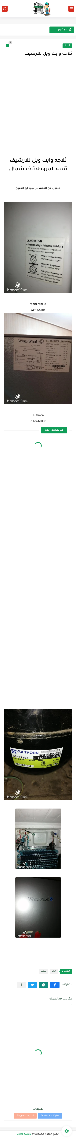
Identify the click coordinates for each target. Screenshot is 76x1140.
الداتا (67, 45)
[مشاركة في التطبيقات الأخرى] (21, 985)
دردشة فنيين (24, 1134)
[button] (55, 985)
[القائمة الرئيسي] (71, 9)
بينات (43, 971)
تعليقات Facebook (50, 1116)
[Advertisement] (38, 113)
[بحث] (5, 9)
